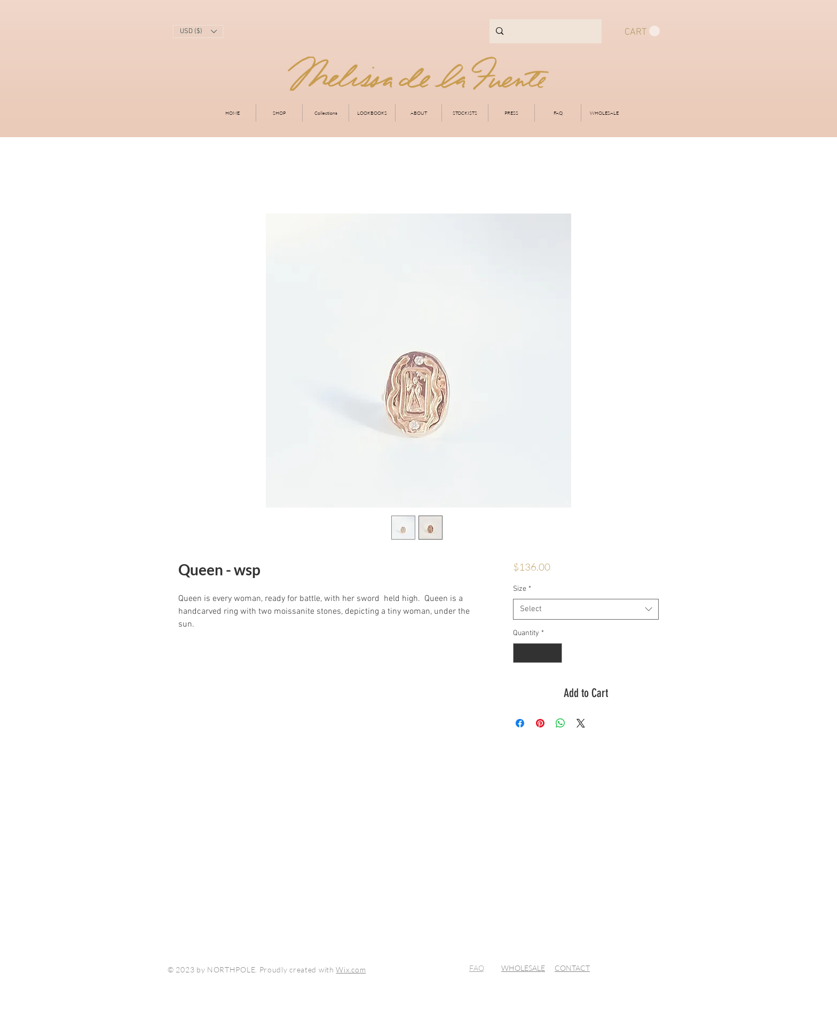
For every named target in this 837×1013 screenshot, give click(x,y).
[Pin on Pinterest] (540, 723)
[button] (198, 31)
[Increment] (553, 653)
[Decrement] (521, 653)
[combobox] (586, 609)
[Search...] (544, 31)
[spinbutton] (537, 653)
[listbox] (198, 31)
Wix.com (351, 969)
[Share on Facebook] (520, 723)
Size (522, 588)
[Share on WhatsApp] (560, 723)
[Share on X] (580, 723)
